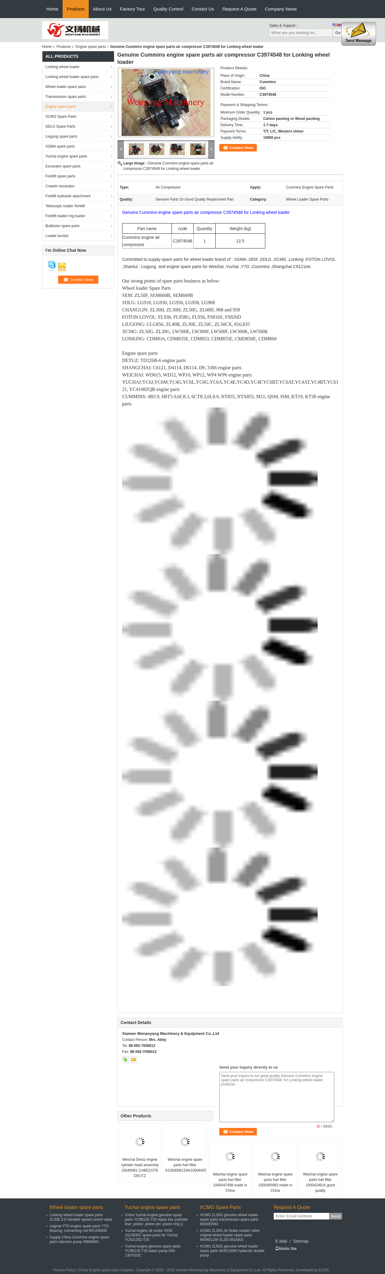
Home (52, 8)
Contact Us (203, 8)
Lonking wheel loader (62, 67)
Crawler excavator (60, 186)
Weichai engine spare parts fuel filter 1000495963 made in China (275, 1182)
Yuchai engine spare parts (66, 156)
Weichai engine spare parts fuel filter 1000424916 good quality (320, 1182)
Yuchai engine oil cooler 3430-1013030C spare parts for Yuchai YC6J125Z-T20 (151, 1235)
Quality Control (168, 8)
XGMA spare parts (60, 146)
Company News (281, 8)
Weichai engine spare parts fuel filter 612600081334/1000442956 (185, 1165)
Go (338, 32)
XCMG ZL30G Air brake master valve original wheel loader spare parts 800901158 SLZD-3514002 (230, 1235)
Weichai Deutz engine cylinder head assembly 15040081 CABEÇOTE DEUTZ (140, 1167)
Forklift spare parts (60, 176)
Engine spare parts (90, 47)
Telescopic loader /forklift (65, 206)
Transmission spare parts (65, 97)
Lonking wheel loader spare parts (72, 77)
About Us (102, 8)
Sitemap (300, 1241)
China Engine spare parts (99, 1270)
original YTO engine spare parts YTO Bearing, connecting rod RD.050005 (79, 1228)
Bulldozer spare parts (62, 226)
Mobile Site (286, 1249)
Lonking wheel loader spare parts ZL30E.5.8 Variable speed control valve (81, 1217)
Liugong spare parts (61, 136)
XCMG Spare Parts (60, 116)
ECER (324, 1270)
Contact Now (241, 147)
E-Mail (281, 1241)
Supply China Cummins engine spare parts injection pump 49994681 (79, 1239)
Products (76, 8)
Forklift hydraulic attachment (68, 196)
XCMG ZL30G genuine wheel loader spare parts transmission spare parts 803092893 (229, 1219)
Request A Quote (239, 8)
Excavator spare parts (63, 166)
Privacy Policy (64, 1270)
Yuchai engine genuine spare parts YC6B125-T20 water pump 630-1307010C (152, 1250)
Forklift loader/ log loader (65, 216)
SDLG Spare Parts (60, 126)
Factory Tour (132, 8)
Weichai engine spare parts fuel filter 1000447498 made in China (230, 1182)
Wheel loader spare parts (65, 87)
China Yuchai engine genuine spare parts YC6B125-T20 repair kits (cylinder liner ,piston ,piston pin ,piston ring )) (156, 1219)
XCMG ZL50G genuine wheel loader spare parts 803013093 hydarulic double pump (232, 1250)
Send (335, 1216)
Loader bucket (56, 236)
